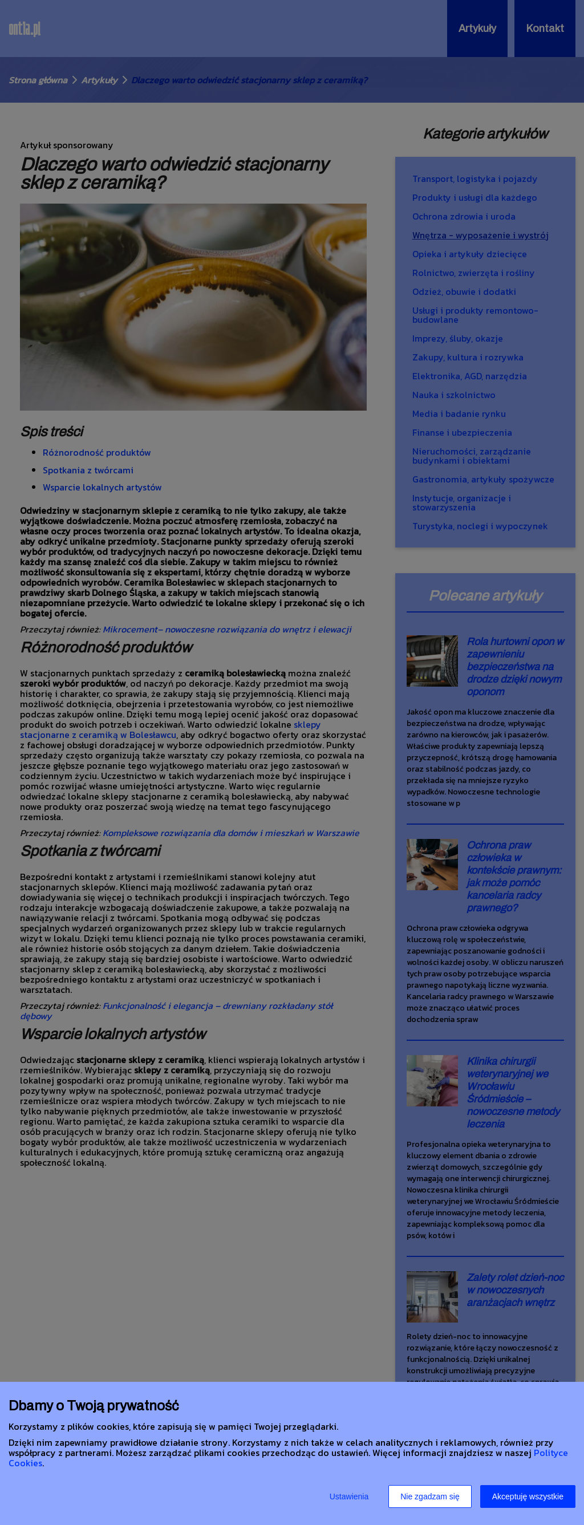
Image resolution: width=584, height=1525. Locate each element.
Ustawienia (349, 1496)
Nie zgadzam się (430, 1496)
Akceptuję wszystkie (527, 1496)
